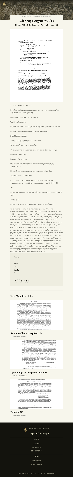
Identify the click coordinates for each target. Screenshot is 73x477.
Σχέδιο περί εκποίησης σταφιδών (28, 372)
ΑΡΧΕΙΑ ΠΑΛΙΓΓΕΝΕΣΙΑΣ (30, 16)
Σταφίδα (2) (16, 412)
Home (17, 25)
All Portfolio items (29, 25)
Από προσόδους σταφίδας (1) (26, 333)
